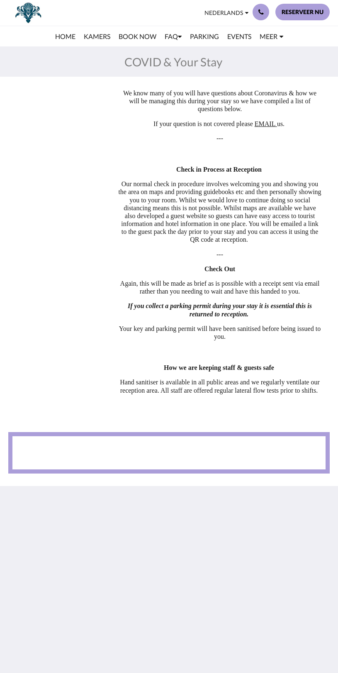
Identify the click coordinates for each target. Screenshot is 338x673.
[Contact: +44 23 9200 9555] (261, 12)
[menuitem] (65, 36)
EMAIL (266, 123)
